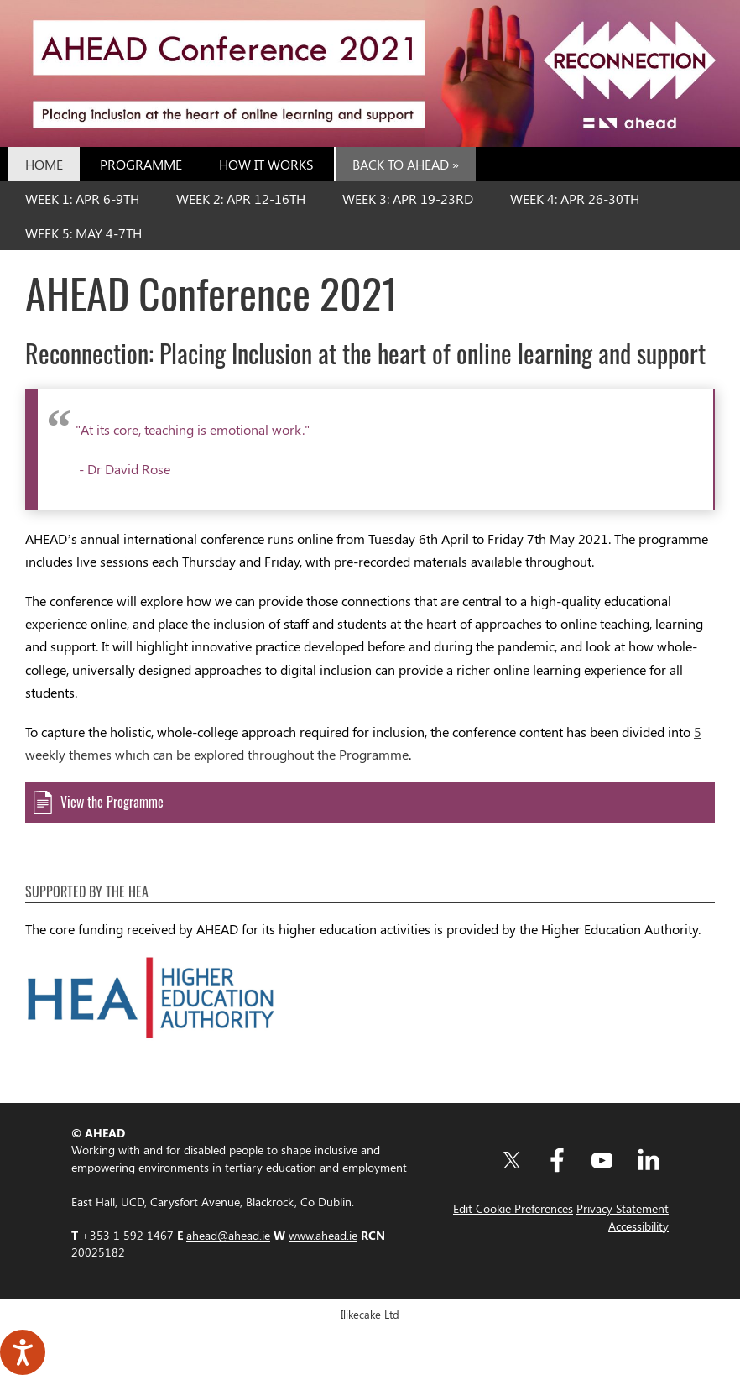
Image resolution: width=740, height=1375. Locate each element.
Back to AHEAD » (405, 164)
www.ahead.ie (323, 1234)
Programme (141, 164)
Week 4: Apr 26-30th (574, 198)
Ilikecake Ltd (370, 1314)
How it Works (266, 164)
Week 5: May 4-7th (83, 233)
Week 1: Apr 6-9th (82, 198)
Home (44, 164)
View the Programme (113, 802)
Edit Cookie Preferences (513, 1208)
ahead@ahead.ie (228, 1234)
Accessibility (638, 1225)
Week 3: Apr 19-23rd (407, 198)
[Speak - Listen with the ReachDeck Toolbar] (22, 1352)
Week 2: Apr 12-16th (240, 198)
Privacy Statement (622, 1208)
